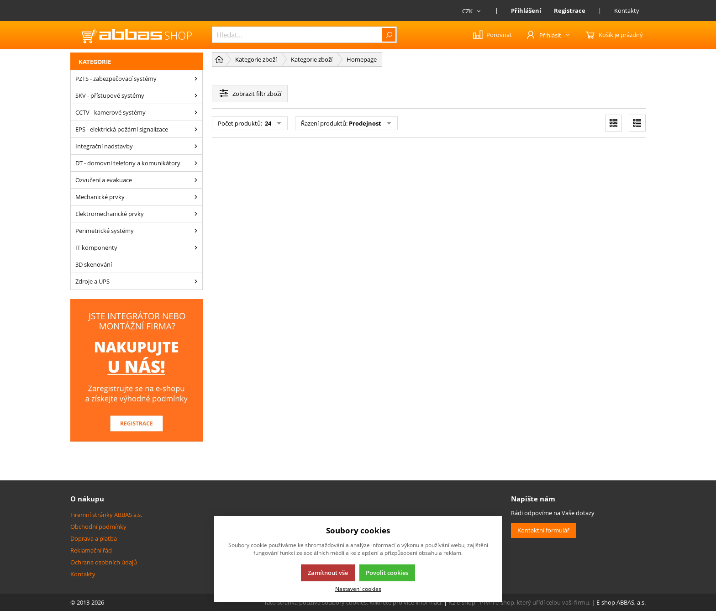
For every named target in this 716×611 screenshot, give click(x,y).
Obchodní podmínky (98, 526)
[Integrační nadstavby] (196, 146)
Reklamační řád (91, 550)
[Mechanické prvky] (196, 196)
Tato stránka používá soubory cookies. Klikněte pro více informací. (353, 602)
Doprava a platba (93, 538)
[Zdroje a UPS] (196, 281)
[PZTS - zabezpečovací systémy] (196, 78)
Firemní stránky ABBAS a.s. (106, 515)
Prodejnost (365, 123)
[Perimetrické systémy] (196, 230)
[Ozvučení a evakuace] (196, 180)
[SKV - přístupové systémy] (196, 95)
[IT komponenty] (196, 247)
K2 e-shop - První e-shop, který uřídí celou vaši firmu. (519, 602)
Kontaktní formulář (543, 530)
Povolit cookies (387, 573)
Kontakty (626, 10)
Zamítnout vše (328, 573)
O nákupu (87, 498)
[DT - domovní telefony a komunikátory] (196, 163)
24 (267, 123)
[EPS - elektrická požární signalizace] (196, 129)
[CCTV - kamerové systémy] (196, 112)
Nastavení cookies (358, 588)
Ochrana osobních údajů (103, 562)
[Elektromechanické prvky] (196, 213)
